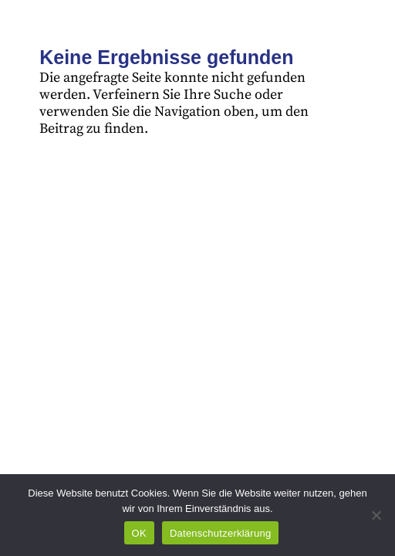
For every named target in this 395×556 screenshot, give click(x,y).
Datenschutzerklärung (220, 533)
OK (139, 533)
